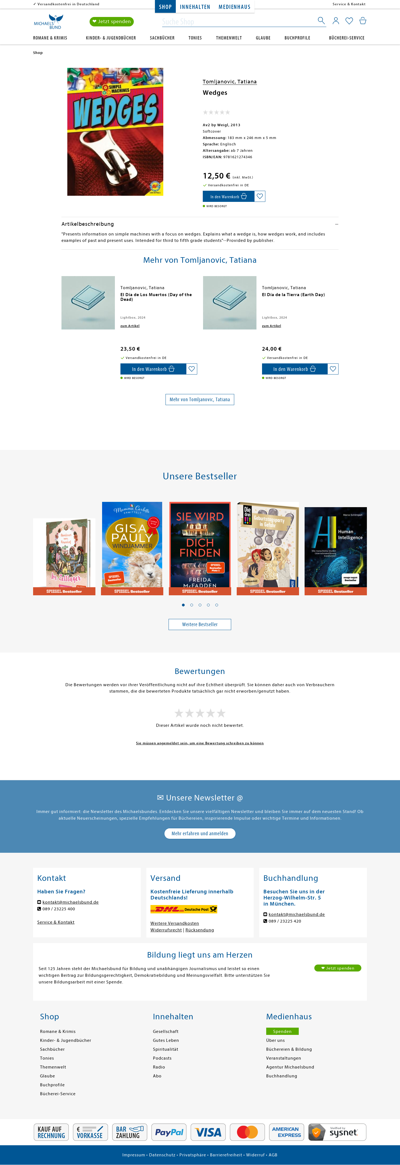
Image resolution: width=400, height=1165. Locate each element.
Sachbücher (162, 38)
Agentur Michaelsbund (290, 1067)
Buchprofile (297, 38)
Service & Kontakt (349, 4)
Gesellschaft (166, 1031)
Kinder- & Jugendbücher (111, 38)
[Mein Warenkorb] (363, 21)
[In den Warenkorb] (228, 196)
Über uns (275, 1040)
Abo (157, 1076)
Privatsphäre (192, 1154)
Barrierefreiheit (226, 1154)
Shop (165, 7)
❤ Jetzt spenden (111, 22)
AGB (273, 1154)
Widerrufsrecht (166, 930)
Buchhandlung (281, 1076)
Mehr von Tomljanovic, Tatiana (200, 399)
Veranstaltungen (283, 1058)
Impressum (133, 1154)
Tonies (195, 38)
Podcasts (162, 1058)
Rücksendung (200, 930)
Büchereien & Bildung (289, 1049)
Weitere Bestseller (200, 624)
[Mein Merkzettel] (349, 21)
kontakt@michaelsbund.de (71, 902)
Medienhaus (234, 7)
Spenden (282, 1031)
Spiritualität (165, 1049)
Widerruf (255, 1154)
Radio (159, 1067)
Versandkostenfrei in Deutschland (69, 4)
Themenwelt (229, 38)
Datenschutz (162, 1154)
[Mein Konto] (336, 21)
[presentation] (62, 297)
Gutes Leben (166, 1040)
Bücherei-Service (347, 38)
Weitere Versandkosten (174, 923)
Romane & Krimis (50, 38)
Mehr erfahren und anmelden (200, 833)
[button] (183, 605)
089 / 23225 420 (285, 921)
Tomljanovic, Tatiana (230, 81)
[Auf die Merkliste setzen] (259, 196)
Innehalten (195, 7)
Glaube (263, 38)
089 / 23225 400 (59, 908)
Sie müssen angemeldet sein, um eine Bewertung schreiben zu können (200, 743)
